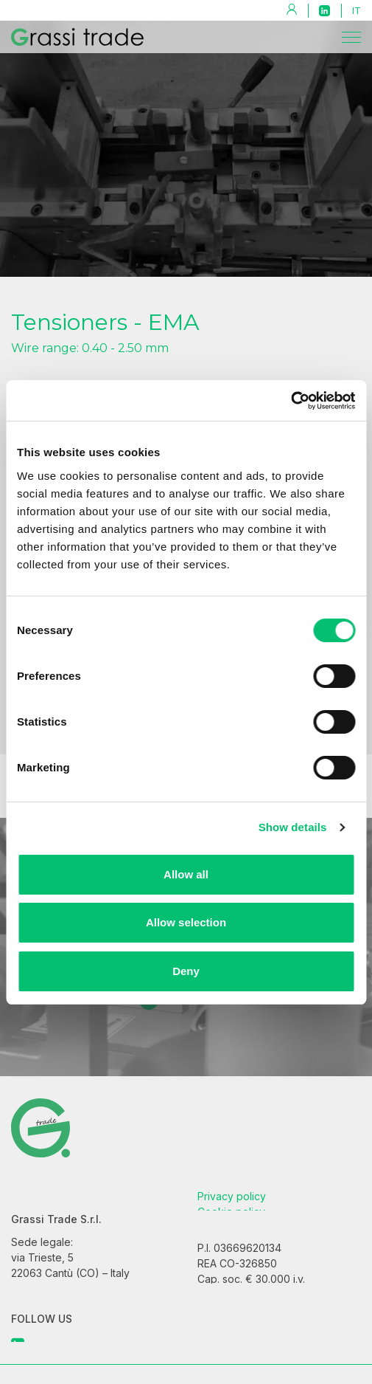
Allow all (186, 874)
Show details (293, 827)
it (356, 10)
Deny (186, 971)
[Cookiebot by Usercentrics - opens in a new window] (290, 400)
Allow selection (186, 922)
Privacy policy (231, 1207)
